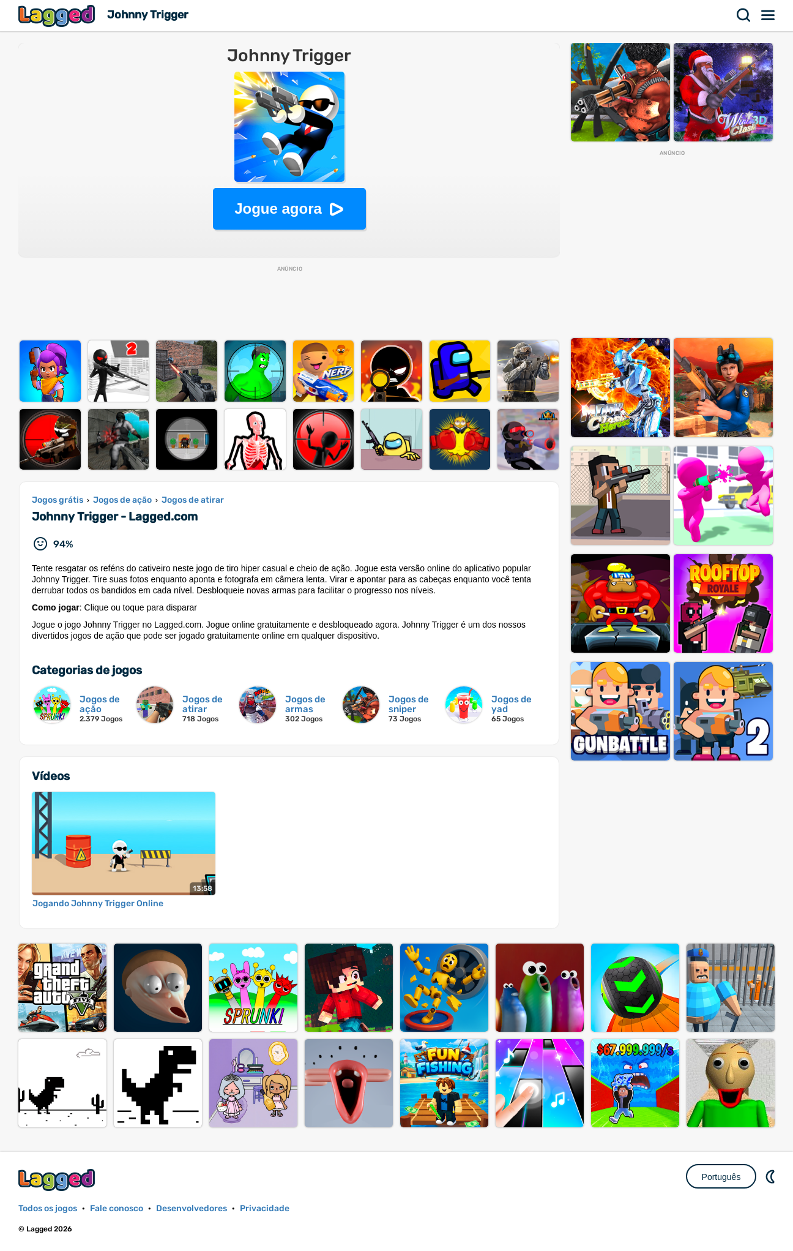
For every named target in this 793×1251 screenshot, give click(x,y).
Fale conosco (116, 1208)
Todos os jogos (47, 1208)
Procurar (744, 15)
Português (721, 1177)
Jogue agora (278, 208)
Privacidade (264, 1208)
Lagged (58, 15)
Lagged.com (58, 1179)
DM (771, 1176)
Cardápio (768, 15)
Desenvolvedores (191, 1208)
